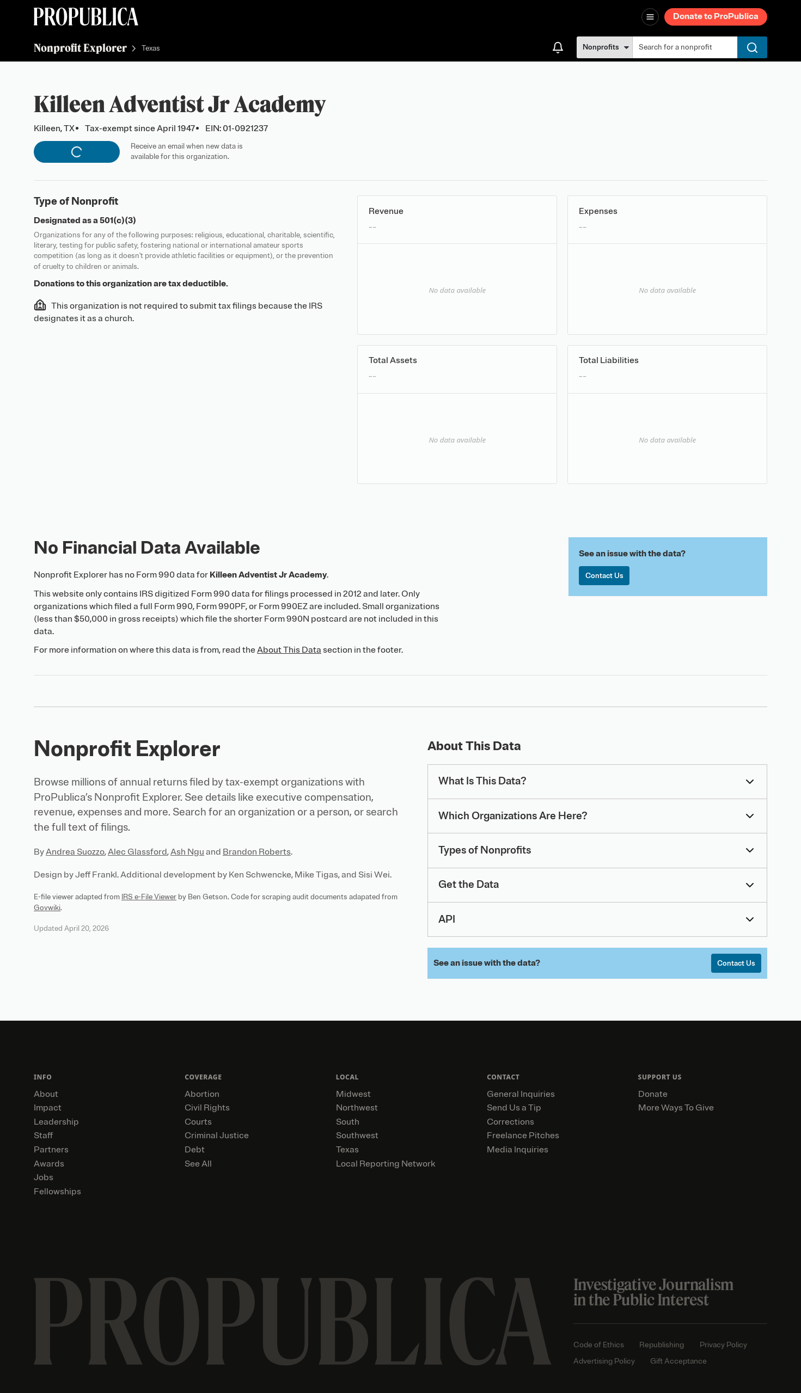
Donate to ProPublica (716, 16)
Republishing (661, 1344)
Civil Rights (207, 1107)
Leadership (56, 1121)
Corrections (510, 1121)
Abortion (202, 1094)
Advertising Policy (604, 1361)
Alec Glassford (137, 851)
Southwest (357, 1135)
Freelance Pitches (523, 1135)
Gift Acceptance (678, 1361)
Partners (51, 1149)
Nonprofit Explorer (80, 47)
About (46, 1094)
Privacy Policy (723, 1344)
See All (198, 1163)
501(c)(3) (118, 220)
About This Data (289, 650)
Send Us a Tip (514, 1107)
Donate (653, 1094)
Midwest (353, 1094)
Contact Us (604, 575)
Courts (198, 1121)
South (347, 1121)
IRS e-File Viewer (148, 896)
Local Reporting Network (385, 1163)
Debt (195, 1149)
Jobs (43, 1177)
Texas (151, 48)
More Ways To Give (676, 1107)
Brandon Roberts (257, 851)
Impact (48, 1107)
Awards (49, 1163)
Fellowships (57, 1191)
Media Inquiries (517, 1149)
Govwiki (47, 907)
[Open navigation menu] (650, 17)
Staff (43, 1135)
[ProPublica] (86, 17)
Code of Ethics (598, 1344)
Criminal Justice (217, 1135)
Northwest (357, 1107)
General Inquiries (521, 1094)
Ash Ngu (187, 851)
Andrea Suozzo (75, 851)
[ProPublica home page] (293, 1321)
